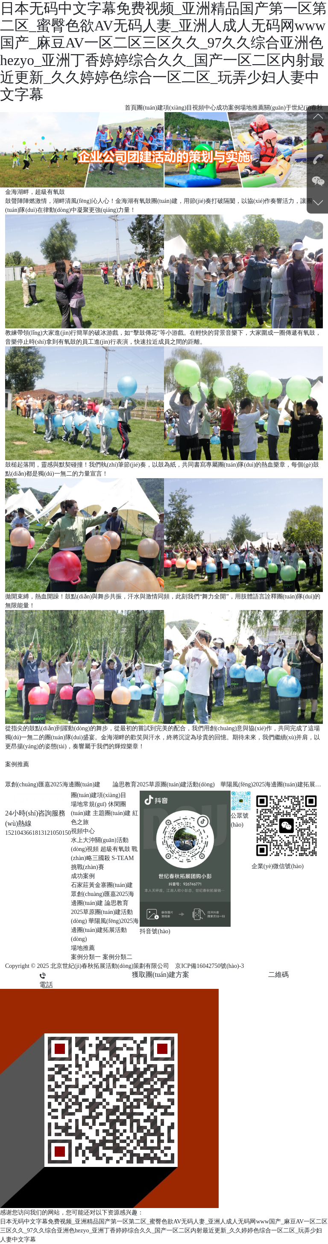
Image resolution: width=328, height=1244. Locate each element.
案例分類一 (86, 957)
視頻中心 (204, 107)
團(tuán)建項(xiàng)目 (164, 107)
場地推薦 (252, 107)
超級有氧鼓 (115, 849)
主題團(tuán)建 (112, 813)
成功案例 (228, 107)
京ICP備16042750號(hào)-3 (209, 966)
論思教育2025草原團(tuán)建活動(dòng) (102, 912)
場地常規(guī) (88, 804)
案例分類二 (117, 957)
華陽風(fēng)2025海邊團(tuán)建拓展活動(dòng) (105, 930)
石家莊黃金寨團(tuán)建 (102, 885)
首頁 (131, 107)
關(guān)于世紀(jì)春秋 (293, 107)
